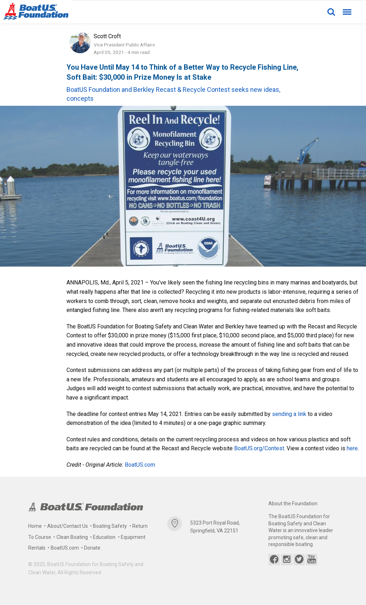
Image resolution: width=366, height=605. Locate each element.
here (352, 448)
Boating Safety (110, 526)
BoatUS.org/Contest (259, 448)
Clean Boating (72, 537)
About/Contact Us (67, 526)
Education (104, 537)
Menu (346, 9)
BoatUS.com (140, 464)
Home (35, 526)
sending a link (289, 414)
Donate (92, 548)
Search (331, 12)
